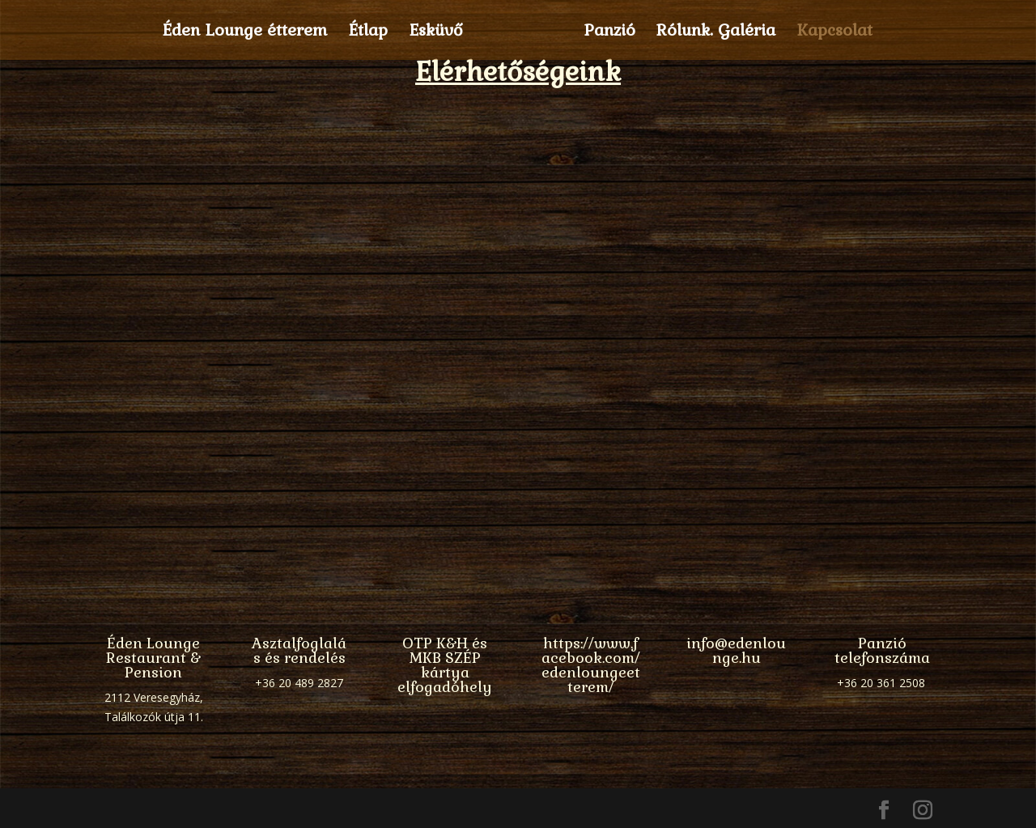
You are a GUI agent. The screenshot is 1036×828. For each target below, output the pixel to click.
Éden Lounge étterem (249, 32)
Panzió (605, 32)
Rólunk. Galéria (711, 32)
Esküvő (441, 32)
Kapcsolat (830, 32)
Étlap (373, 32)
